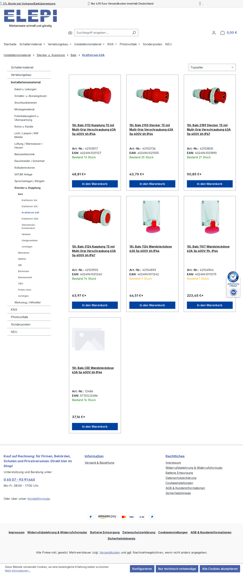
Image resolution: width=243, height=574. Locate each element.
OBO (20, 283)
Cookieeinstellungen (179, 483)
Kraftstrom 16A (29, 200)
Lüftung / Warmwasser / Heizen (28, 145)
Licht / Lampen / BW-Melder (26, 135)
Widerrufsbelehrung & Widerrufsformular (194, 467)
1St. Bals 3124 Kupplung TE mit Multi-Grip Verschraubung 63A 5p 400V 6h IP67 (94, 251)
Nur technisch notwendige (177, 569)
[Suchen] (70, 32)
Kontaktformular (39, 498)
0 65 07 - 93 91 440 (19, 479)
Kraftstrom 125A (30, 218)
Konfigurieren (142, 569)
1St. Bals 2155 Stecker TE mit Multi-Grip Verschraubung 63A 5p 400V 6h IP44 (151, 129)
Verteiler (26, 234)
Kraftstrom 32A (30, 206)
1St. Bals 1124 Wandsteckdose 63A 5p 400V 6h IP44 (150, 249)
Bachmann (23, 271)
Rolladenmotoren (24, 167)
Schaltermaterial (22, 67)
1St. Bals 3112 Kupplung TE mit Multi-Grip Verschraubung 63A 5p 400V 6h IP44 (94, 129)
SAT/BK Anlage (23, 174)
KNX (14, 309)
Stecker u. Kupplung (27, 187)
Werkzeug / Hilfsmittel (27, 302)
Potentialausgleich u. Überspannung (26, 117)
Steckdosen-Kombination (29, 226)
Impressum (173, 462)
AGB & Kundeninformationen (185, 488)
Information (94, 456)
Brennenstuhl (25, 277)
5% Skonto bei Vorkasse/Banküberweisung (27, 3)
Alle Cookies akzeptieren (220, 569)
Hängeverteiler (30, 240)
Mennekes (23, 252)
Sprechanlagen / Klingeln (29, 181)
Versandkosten (110, 552)
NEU (14, 332)
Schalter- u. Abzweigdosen (30, 95)
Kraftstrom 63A (30, 212)
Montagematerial (24, 109)
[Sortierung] (212, 67)
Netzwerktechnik (24, 154)
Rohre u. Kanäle (23, 126)
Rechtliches (175, 456)
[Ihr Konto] (214, 32)
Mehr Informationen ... (18, 570)
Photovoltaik (19, 317)
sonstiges (27, 246)
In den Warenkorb (94, 184)
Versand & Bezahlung (99, 462)
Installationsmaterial (26, 82)
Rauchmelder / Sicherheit (29, 160)
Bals (20, 194)
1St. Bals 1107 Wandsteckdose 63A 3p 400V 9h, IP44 (208, 249)
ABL (20, 265)
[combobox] (102, 32)
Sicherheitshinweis (178, 493)
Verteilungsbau (21, 75)
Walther (22, 259)
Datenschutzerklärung (181, 478)
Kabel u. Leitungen (25, 89)
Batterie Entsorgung (179, 473)
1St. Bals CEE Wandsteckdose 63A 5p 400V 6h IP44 (93, 370)
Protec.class (24, 289)
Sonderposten (20, 324)
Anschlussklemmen (25, 102)
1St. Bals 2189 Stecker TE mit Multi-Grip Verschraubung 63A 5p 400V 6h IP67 (209, 129)
